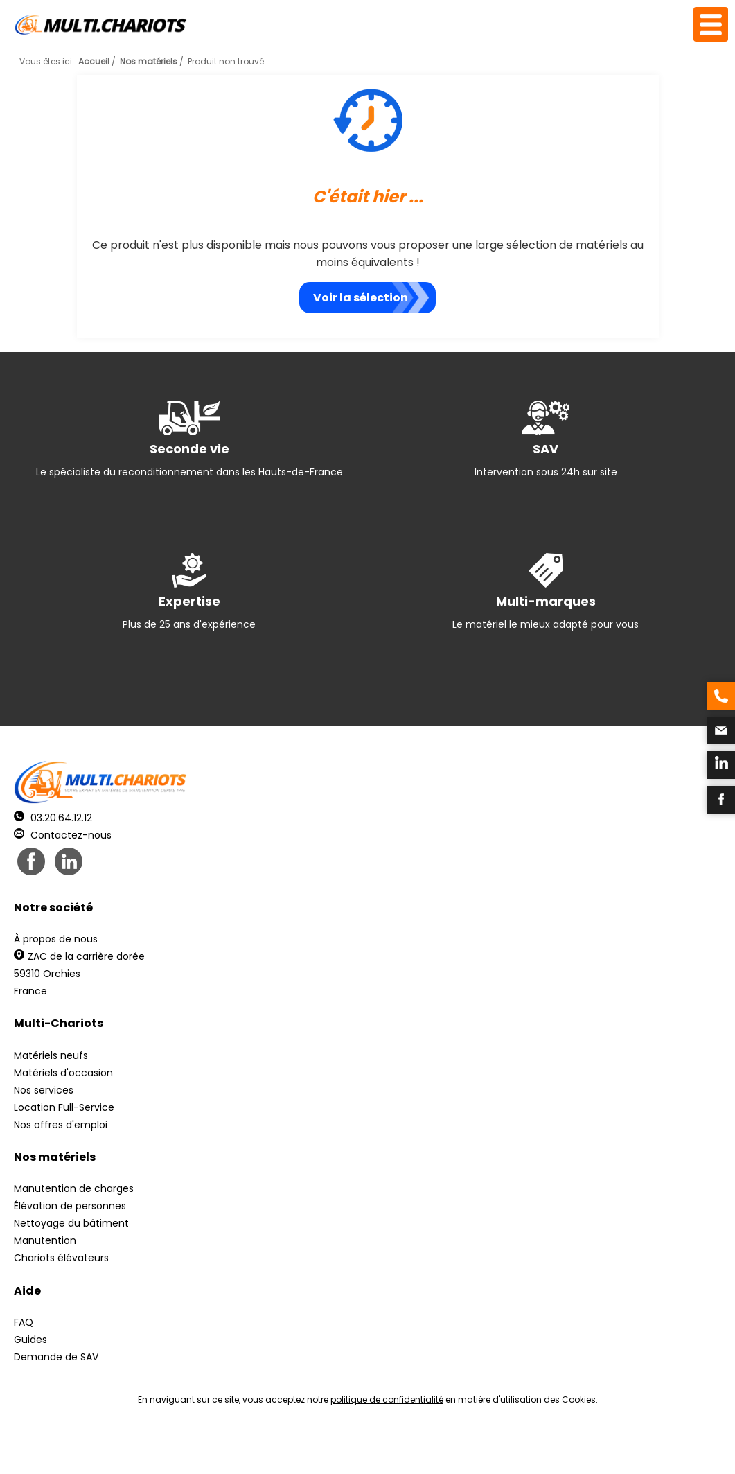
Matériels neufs (51, 1055)
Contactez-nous (63, 835)
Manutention (45, 1240)
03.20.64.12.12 (53, 818)
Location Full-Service (64, 1107)
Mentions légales (364, 1447)
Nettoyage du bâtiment (71, 1223)
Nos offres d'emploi (60, 1125)
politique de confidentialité (386, 1399)
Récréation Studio (475, 1447)
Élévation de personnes (70, 1206)
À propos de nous (56, 939)
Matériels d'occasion (63, 1073)
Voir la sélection (360, 298)
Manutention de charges (74, 1188)
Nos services (43, 1090)
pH (578, 1447)
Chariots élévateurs (61, 1258)
